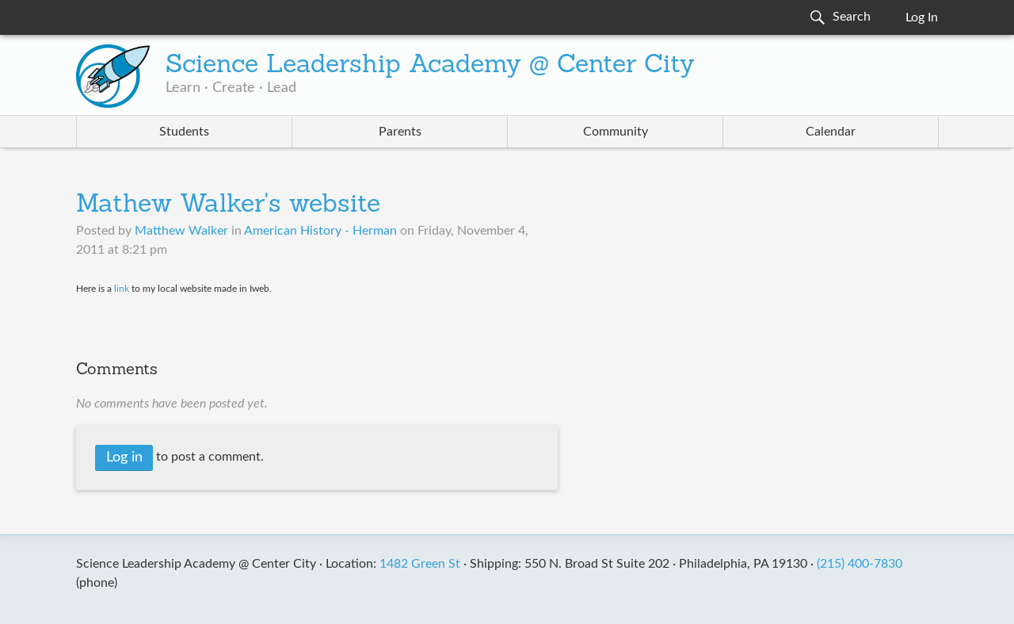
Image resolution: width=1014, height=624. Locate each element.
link (121, 288)
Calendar (831, 131)
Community (615, 131)
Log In (921, 17)
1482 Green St (419, 563)
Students (184, 131)
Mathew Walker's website (228, 205)
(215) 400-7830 (859, 563)
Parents (400, 131)
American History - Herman (320, 230)
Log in (124, 457)
